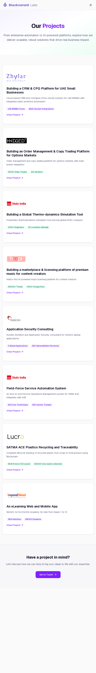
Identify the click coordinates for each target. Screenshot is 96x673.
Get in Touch (48, 574)
